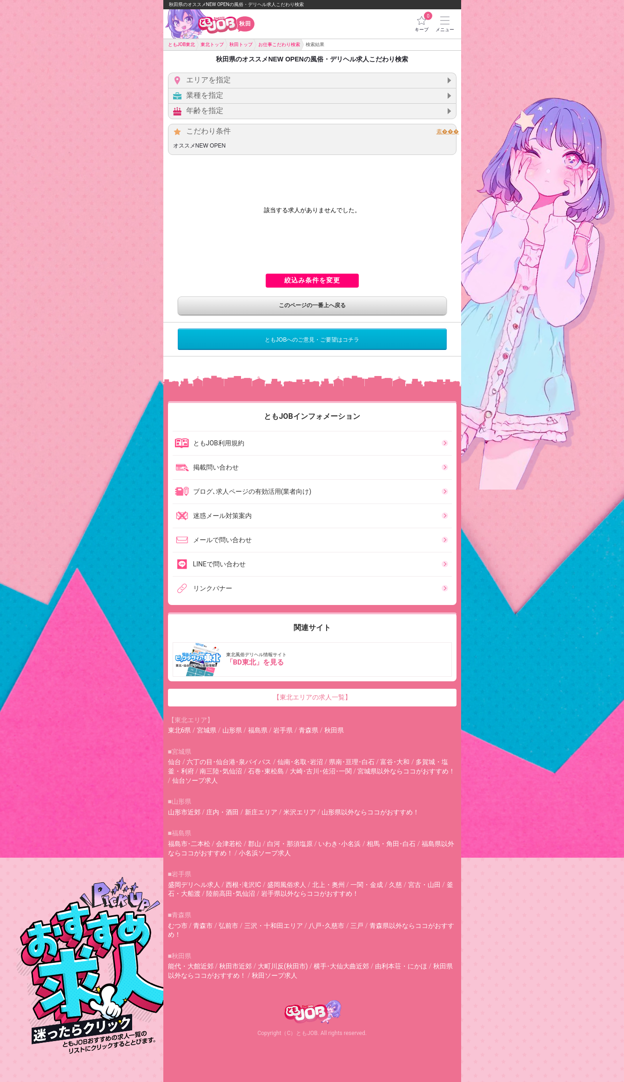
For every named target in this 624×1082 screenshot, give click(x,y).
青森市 (203, 925)
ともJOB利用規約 (209, 443)
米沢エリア (299, 812)
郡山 (254, 843)
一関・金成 (366, 884)
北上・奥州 (328, 884)
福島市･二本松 (189, 843)
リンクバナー (203, 588)
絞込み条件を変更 (312, 280)
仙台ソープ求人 (195, 780)
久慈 (395, 884)
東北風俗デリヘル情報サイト (313, 659)
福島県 (258, 730)
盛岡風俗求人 (286, 884)
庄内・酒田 (222, 812)
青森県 (308, 730)
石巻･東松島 (266, 771)
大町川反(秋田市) (283, 966)
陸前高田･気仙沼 (230, 893)
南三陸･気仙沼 (221, 771)
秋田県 (334, 730)
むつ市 (178, 925)
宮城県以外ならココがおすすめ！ (406, 771)
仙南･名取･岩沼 (300, 762)
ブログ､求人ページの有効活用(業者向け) (243, 491)
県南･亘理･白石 (352, 762)
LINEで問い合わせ (210, 564)
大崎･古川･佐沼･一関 (321, 771)
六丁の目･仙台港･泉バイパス (229, 762)
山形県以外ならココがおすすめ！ (370, 812)
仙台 (174, 762)
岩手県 (283, 730)
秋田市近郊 (235, 966)
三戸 (356, 925)
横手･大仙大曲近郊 (341, 966)
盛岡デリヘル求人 (194, 884)
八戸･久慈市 (326, 925)
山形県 (232, 730)
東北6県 (179, 730)
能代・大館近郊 (191, 966)
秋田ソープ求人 (274, 975)
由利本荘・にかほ (401, 966)
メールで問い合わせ (213, 539)
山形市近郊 (184, 812)
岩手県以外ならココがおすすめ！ (310, 893)
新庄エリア (261, 812)
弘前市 (228, 925)
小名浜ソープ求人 (265, 853)
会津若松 (229, 843)
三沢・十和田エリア (273, 925)
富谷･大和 (394, 762)
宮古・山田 (424, 884)
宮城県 (206, 730)
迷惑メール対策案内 (213, 515)
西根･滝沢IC (243, 884)
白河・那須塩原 (290, 843)
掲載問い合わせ (206, 467)
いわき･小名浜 (339, 843)
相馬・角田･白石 (391, 843)
